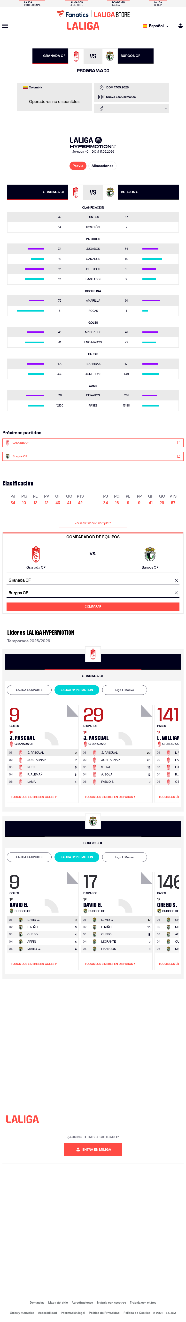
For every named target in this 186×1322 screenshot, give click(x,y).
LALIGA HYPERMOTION (77, 689)
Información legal (73, 1312)
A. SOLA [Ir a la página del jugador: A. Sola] (106, 774)
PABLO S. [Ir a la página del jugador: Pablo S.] (107, 781)
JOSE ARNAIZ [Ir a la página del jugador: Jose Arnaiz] (36, 759)
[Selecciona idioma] (157, 26)
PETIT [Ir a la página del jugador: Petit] (31, 767)
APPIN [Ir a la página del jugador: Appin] (31, 941)
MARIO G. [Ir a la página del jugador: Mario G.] (34, 948)
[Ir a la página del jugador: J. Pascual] (62, 724)
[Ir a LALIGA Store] (93, 13)
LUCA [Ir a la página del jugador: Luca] (179, 767)
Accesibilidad (47, 1312)
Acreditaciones (82, 1302)
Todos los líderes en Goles (34, 797)
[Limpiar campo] (176, 581)
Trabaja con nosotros (111, 1302)
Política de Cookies (137, 1312)
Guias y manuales (22, 1312)
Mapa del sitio (58, 1302)
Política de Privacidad (104, 1312)
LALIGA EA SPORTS (29, 689)
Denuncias (37, 1302)
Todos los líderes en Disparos (110, 797)
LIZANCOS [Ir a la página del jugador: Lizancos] (108, 948)
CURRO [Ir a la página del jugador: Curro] (32, 934)
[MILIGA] (179, 25)
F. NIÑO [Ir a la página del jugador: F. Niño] (32, 927)
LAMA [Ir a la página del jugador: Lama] (31, 781)
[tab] (29, 690)
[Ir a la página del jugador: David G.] (62, 891)
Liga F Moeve (124, 689)
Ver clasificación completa (93, 522)
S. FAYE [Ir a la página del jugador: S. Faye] (106, 767)
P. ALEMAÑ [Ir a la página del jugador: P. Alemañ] (35, 774)
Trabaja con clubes (143, 1302)
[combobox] (93, 580)
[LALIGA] (83, 26)
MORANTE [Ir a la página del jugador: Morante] (108, 941)
